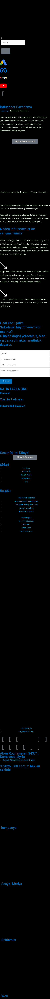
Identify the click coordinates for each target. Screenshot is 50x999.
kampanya (8, 828)
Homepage (4, 111)
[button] (25, 38)
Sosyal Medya (11, 884)
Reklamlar (8, 940)
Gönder (6, 381)
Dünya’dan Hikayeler (12, 406)
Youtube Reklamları (12, 399)
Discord (5, 393)
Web (4, 996)
